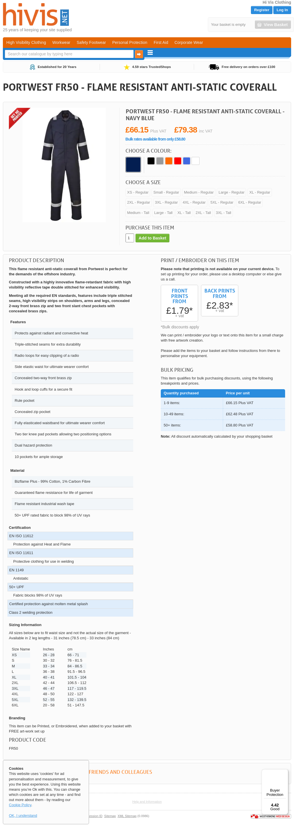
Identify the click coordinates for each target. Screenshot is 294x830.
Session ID (94, 816)
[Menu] (284, 772)
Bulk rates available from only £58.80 (155, 139)
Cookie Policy (20, 805)
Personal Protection (129, 42)
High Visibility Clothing (26, 42)
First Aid (161, 42)
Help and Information (147, 801)
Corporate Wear (189, 42)
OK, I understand (23, 815)
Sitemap (110, 816)
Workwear (61, 42)
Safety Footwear (91, 42)
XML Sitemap (127, 816)
